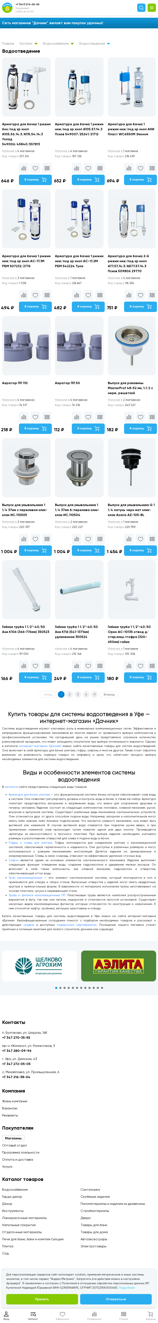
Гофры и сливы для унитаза (30, 842)
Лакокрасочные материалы (24, 1218)
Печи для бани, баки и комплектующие (33, 1239)
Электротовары (93, 1246)
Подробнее (127, 1287)
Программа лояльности (20, 1152)
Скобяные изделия (95, 1197)
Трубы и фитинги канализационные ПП (37, 895)
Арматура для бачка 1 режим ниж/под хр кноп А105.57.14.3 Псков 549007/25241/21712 (79, 129)
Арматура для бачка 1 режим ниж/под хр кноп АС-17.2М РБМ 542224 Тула (79, 261)
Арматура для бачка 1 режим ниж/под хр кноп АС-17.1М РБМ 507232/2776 (26, 261)
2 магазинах (124, 399)
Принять (42, 1299)
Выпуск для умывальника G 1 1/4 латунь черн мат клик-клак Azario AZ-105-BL (131, 510)
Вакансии (9, 1108)
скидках (28, 924)
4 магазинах (18, 151)
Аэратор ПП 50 (67, 383)
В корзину (35, 179)
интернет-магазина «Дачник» (40, 746)
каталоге (11, 786)
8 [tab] (85, 988)
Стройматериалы (95, 1211)
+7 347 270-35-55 (16, 1038)
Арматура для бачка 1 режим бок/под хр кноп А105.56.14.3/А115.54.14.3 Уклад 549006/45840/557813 (26, 134)
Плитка (7, 1246)
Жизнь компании (14, 1101)
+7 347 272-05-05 (16, 1064)
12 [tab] (102, 988)
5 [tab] (73, 988)
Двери (86, 1218)
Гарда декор (12, 1197)
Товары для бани (94, 1225)
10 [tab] (94, 988)
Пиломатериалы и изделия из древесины (113, 1204)
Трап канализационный (25, 877)
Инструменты (13, 1211)
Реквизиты (10, 1115)
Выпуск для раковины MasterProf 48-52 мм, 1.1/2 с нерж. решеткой (130, 388)
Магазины (13, 1138)
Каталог (28, 43)
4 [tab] (69, 988)
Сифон (14, 860)
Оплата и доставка (17, 1159)
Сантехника (90, 1189)
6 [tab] (77, 988)
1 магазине (123, 151)
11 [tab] (98, 988)
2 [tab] (60, 988)
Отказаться (116, 1299)
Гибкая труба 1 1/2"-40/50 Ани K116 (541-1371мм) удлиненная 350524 (76, 632)
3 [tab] (64, 988)
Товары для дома (94, 1232)
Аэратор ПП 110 (15, 383)
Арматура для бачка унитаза (29, 794)
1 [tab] (56, 988)
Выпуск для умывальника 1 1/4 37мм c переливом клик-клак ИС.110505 (24, 510)
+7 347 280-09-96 (16, 1051)
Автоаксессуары (94, 1239)
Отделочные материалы (22, 1232)
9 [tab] (89, 988)
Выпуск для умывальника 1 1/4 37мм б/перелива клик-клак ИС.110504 (77, 510)
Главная (8, 43)
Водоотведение (94, 43)
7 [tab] (81, 988)
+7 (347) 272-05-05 (27, 4)
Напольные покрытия (19, 1225)
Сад (5, 1253)
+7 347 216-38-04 (16, 1077)
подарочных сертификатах (77, 924)
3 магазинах (18, 277)
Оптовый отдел (14, 1145)
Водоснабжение (58, 43)
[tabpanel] (39, 966)
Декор (7, 1204)
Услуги (7, 1167)
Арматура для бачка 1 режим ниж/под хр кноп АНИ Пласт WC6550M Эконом (131, 129)
